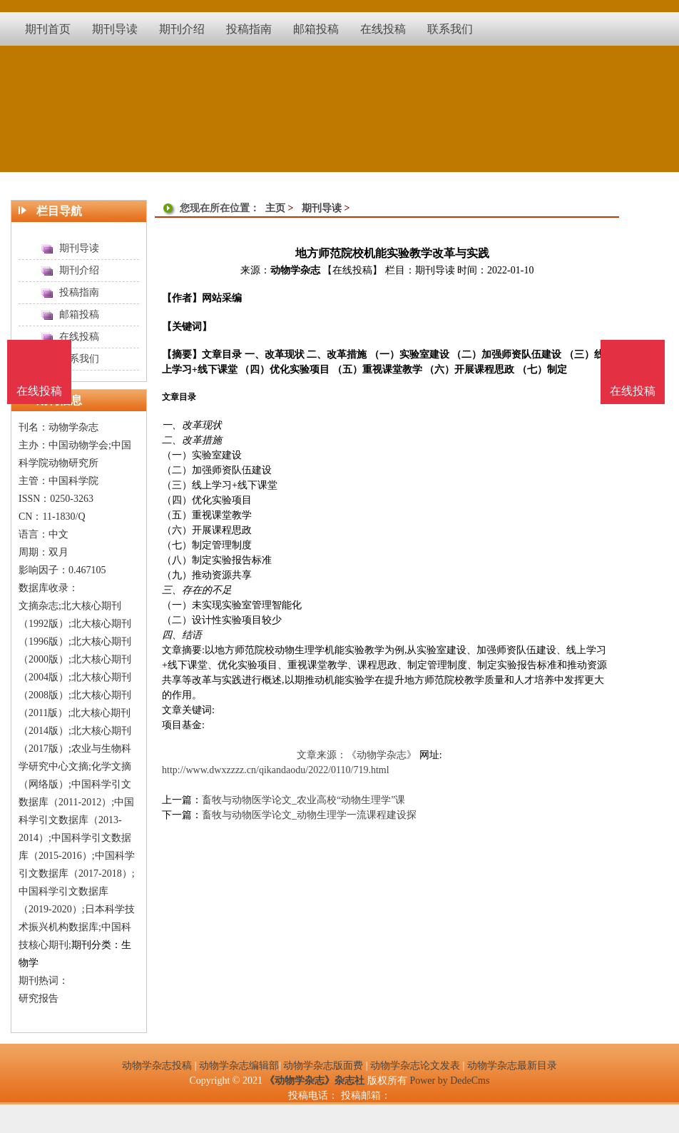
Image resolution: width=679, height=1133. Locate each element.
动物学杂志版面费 (323, 1065)
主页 (275, 208)
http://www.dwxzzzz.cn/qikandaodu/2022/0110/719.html (275, 770)
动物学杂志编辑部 (239, 1065)
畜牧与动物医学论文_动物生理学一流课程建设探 (309, 815)
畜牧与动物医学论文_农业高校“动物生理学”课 (303, 800)
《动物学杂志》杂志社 (314, 1080)
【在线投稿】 (352, 270)
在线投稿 (632, 391)
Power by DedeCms (449, 1080)
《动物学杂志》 (382, 755)
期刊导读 (322, 208)
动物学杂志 (295, 270)
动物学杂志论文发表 (415, 1065)
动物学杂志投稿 (157, 1065)
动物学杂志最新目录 (512, 1065)
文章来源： (322, 755)
